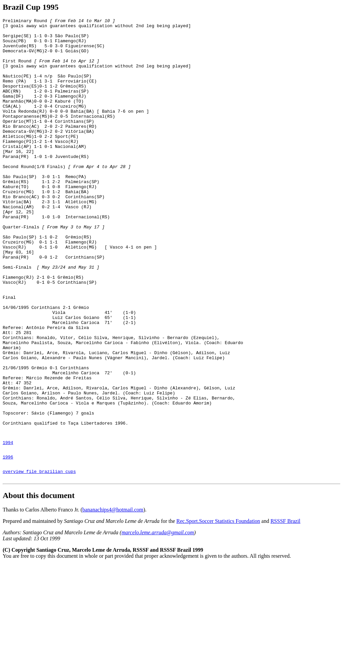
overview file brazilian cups (39, 560)
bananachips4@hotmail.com (112, 599)
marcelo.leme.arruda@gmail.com (158, 622)
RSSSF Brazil (285, 610)
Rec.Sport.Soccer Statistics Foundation (218, 610)
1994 (8, 527)
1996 (8, 543)
